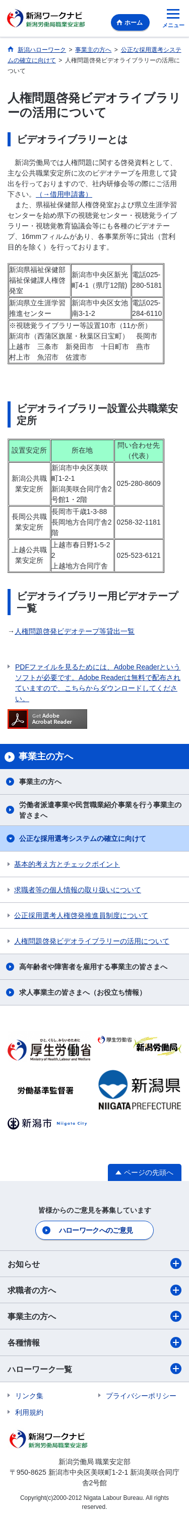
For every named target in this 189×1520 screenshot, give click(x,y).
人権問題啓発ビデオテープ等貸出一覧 (75, 631)
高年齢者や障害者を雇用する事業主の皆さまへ (93, 967)
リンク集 (29, 1396)
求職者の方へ (94, 1290)
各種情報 (94, 1342)
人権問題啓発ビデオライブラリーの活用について (91, 941)
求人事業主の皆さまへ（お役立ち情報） (82, 992)
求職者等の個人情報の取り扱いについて (77, 890)
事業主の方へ (40, 782)
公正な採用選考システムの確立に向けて (82, 838)
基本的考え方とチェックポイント (67, 864)
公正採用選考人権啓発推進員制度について (81, 915)
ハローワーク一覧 (94, 1368)
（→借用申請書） (64, 194)
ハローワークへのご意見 (96, 1230)
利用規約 (29, 1412)
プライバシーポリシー (141, 1396)
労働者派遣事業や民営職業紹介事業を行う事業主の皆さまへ (100, 810)
